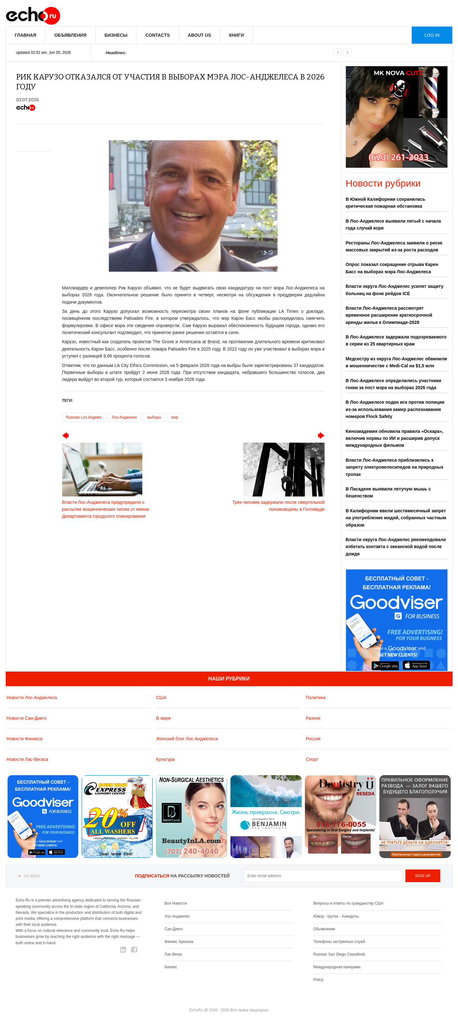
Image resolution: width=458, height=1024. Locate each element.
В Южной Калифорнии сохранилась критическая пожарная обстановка (385, 203)
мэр (174, 417)
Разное (313, 718)
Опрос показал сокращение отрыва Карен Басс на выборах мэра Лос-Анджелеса (392, 268)
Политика (316, 697)
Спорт (312, 759)
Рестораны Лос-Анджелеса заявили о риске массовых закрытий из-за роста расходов (394, 246)
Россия (313, 738)
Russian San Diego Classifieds (339, 954)
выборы (154, 417)
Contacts (157, 35)
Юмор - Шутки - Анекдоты (336, 916)
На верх (32, 876)
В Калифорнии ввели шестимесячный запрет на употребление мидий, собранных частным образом (396, 518)
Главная (25, 35)
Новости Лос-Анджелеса (32, 697)
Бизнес (170, 967)
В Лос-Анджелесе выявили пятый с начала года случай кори (393, 224)
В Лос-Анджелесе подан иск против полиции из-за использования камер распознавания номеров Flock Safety (395, 409)
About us (199, 35)
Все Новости (175, 903)
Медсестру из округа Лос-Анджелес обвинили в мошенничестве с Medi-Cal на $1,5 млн (396, 362)
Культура (165, 759)
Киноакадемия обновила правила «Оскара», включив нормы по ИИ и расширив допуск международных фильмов (394, 438)
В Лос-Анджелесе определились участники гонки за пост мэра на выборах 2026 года (394, 384)
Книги (236, 35)
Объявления (70, 35)
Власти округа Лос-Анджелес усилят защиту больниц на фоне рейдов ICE (394, 290)
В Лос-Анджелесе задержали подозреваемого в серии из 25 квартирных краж (396, 340)
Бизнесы (116, 35)
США (161, 697)
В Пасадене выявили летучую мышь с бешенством (388, 492)
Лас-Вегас (173, 954)
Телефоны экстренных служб (339, 941)
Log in (431, 35)
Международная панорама (337, 967)
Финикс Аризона (178, 941)
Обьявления (324, 929)
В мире (163, 718)
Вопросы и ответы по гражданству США (348, 903)
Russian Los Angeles (84, 417)
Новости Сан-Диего (27, 718)
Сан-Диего (173, 929)
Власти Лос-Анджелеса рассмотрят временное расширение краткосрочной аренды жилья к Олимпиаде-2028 (389, 315)
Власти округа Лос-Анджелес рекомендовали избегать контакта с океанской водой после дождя (396, 546)
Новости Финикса (24, 738)
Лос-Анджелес (124, 417)
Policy (318, 979)
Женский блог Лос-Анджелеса (187, 738)
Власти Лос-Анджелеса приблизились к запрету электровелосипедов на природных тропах (395, 467)
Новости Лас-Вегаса (27, 759)
